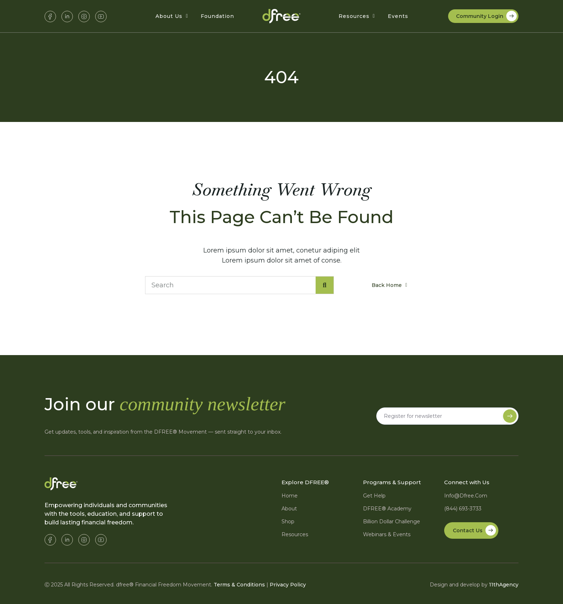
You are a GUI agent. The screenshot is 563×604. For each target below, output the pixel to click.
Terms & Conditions (239, 584)
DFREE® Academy (387, 508)
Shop (288, 521)
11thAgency (503, 584)
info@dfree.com (465, 495)
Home (290, 495)
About (289, 508)
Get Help (374, 495)
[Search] (325, 285)
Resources (295, 534)
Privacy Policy (288, 584)
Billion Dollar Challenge (391, 521)
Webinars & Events (386, 534)
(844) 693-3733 (462, 508)
